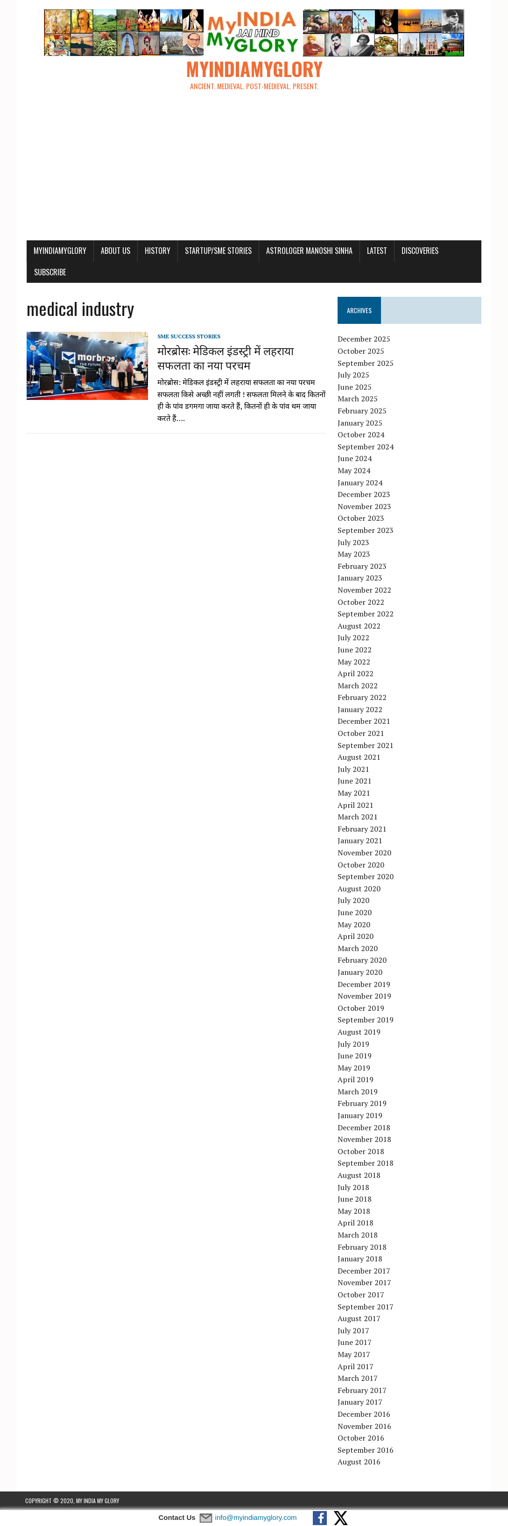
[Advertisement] (254, 170)
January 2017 (360, 1403)
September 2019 (366, 1020)
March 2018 (358, 1235)
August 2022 (359, 626)
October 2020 (361, 865)
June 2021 (355, 782)
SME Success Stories (187, 336)
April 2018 (356, 1223)
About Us (114, 251)
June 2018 (355, 1200)
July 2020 (353, 901)
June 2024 (355, 459)
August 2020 (359, 889)
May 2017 (354, 1355)
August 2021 (359, 758)
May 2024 (354, 471)
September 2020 (366, 877)
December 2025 (364, 340)
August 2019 (359, 1032)
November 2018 (364, 1140)
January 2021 (360, 841)
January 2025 (360, 423)
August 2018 (359, 1175)
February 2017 (362, 1391)
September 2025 (366, 363)
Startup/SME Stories (216, 251)
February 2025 (362, 411)
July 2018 (353, 1188)
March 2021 (358, 817)
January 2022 (360, 710)
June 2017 (355, 1343)
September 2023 (366, 530)
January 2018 (360, 1259)
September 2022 (366, 614)
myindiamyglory (58, 251)
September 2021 (366, 746)
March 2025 (358, 399)
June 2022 (355, 650)
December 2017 (364, 1271)
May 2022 (354, 662)
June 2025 (355, 387)
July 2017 (353, 1331)
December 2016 (364, 1414)
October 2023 (361, 519)
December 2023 (364, 495)
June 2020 (355, 913)
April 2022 (356, 674)
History (156, 251)
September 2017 (366, 1307)
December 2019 (364, 985)
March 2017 (358, 1378)
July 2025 (353, 376)
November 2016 (364, 1426)
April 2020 (356, 936)
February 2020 (362, 961)
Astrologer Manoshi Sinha (308, 251)
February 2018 (362, 1247)
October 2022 (361, 602)
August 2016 (359, 1462)
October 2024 (361, 435)
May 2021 (354, 793)
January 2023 (360, 579)
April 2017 (356, 1367)
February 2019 (362, 1104)
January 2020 (360, 972)
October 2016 (361, 1438)
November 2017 (364, 1283)
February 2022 (362, 698)
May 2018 (354, 1211)
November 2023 (364, 507)
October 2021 (361, 733)
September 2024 (366, 447)
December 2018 (364, 1128)
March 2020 (358, 949)
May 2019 (354, 1068)
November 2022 (364, 590)
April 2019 (356, 1080)
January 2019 (360, 1116)
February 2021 (362, 829)
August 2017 (359, 1319)
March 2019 (358, 1092)
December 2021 (364, 722)
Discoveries (418, 251)
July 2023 (353, 543)
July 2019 (353, 1044)
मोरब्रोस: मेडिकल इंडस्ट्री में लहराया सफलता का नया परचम (224, 357)
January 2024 (360, 483)
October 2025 (361, 351)
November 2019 (364, 996)
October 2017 (361, 1295)
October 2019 (361, 1008)
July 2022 (353, 638)
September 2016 (366, 1450)
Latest (376, 251)
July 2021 (353, 769)
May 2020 (354, 925)
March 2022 (358, 686)
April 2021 (356, 805)
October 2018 (361, 1152)
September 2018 (366, 1164)
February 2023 (362, 566)
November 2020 (364, 853)
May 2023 (354, 554)
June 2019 (355, 1056)
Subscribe (48, 272)
